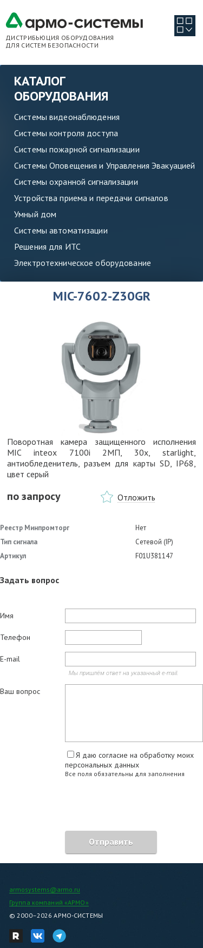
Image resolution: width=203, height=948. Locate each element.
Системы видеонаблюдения (67, 116)
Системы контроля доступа (66, 133)
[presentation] (82, 806)
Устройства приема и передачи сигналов (91, 197)
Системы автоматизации (61, 230)
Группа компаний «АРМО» (49, 902)
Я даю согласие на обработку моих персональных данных (129, 760)
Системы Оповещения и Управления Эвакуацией (104, 165)
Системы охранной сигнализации (76, 181)
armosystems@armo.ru (44, 889)
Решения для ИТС (47, 246)
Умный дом (35, 214)
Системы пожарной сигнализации (77, 149)
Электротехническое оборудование (82, 262)
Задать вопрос (29, 580)
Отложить (136, 497)
